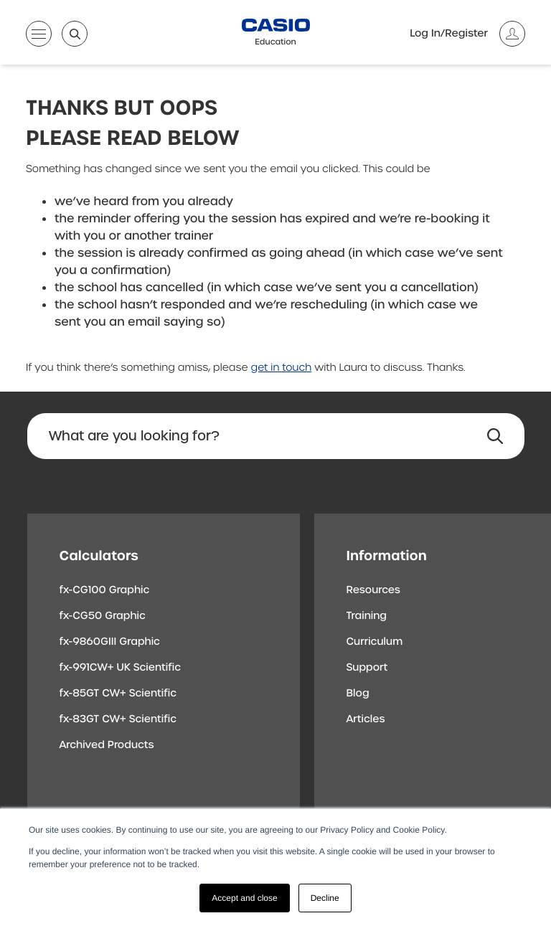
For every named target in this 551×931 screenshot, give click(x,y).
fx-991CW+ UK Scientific (121, 667)
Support (367, 667)
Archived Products (107, 745)
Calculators (99, 555)
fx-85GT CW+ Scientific (118, 693)
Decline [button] (325, 898)
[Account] (467, 34)
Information (387, 555)
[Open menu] (39, 36)
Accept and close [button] (244, 898)
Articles (366, 719)
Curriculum (375, 641)
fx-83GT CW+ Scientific (118, 719)
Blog (358, 693)
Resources (373, 590)
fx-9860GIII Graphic (110, 641)
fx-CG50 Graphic (103, 616)
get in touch (281, 367)
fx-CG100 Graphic (105, 590)
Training (367, 616)
